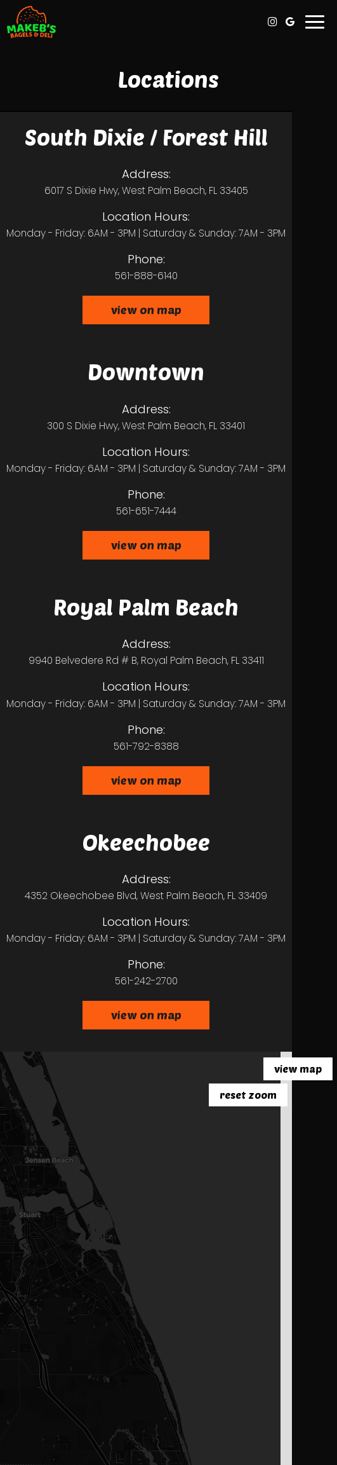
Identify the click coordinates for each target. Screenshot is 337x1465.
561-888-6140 (146, 275)
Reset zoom (248, 1095)
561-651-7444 (146, 511)
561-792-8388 (146, 746)
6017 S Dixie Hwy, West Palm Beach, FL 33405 (146, 190)
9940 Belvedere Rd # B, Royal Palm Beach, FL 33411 (146, 660)
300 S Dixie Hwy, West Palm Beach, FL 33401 (146, 425)
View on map (132, 313)
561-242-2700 (146, 980)
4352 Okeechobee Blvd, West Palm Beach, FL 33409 (146, 895)
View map (298, 1069)
